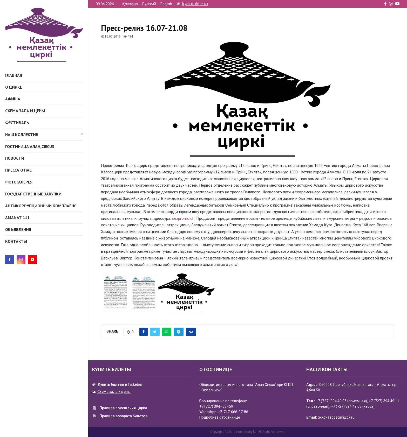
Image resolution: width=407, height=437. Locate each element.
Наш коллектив (44, 134)
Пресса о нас (18, 170)
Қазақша (130, 4)
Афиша (12, 98)
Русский (149, 4)
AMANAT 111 (17, 217)
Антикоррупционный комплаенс (40, 205)
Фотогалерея (18, 182)
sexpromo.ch (183, 218)
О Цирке (13, 87)
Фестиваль (17, 122)
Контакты (16, 241)
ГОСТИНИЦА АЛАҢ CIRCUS (29, 146)
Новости (14, 158)
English (166, 4)
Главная (13, 75)
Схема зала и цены (25, 110)
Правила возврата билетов (119, 416)
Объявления (18, 229)
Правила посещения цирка (119, 408)
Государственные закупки (33, 193)
